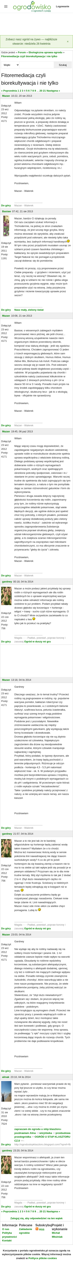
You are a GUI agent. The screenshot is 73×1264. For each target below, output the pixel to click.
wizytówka (46, 1133)
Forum (22, 52)
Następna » (53, 90)
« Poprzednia (9, 90)
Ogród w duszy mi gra (37, 641)
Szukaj (63, 64)
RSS (39, 1229)
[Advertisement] (36, 24)
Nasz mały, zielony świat (29, 309)
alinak (5, 1077)
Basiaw (6, 211)
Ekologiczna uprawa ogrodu (45, 52)
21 (44, 90)
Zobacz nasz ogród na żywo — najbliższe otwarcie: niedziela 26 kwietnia (31, 41)
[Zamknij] (68, 41)
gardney (7, 581)
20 (41, 90)
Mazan (6, 95)
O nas (5, 1229)
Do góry (6, 205)
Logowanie (62, 6)
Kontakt (6, 1240)
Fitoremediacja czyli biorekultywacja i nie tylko (29, 56)
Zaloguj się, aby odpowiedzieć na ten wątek (36, 1218)
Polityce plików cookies (42, 1258)
